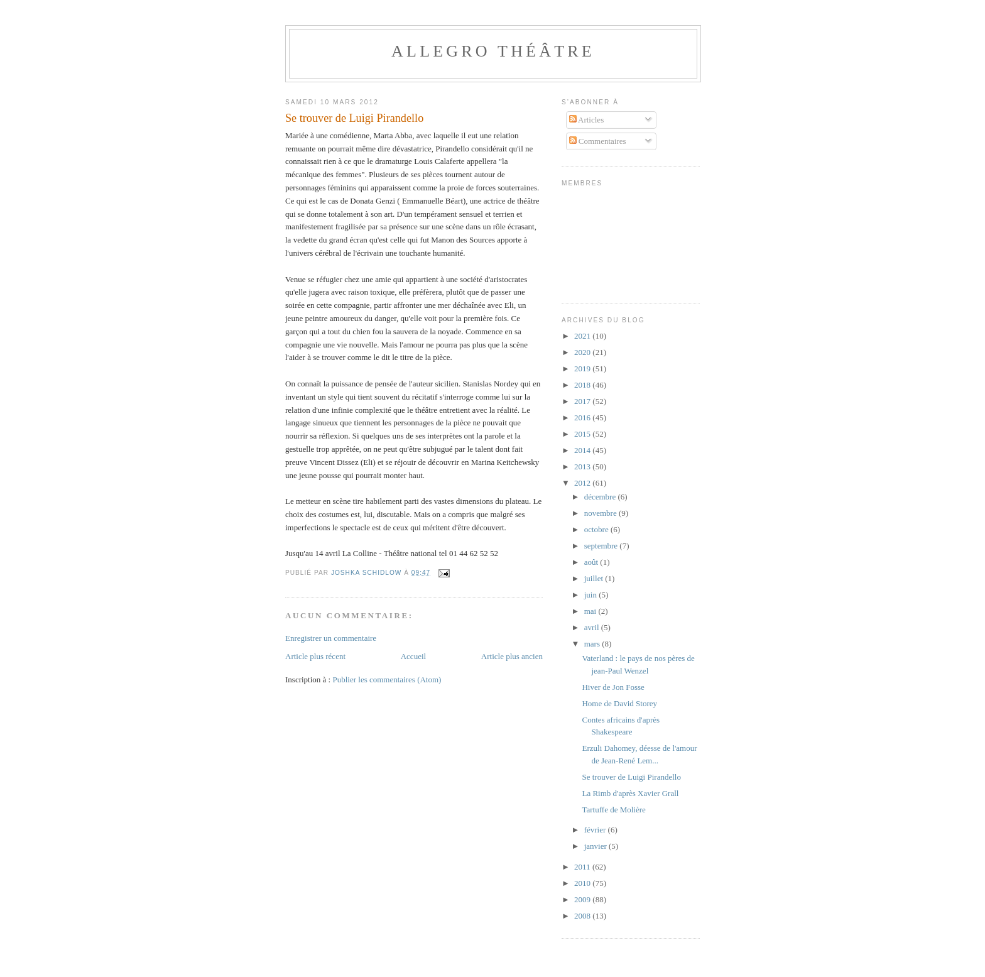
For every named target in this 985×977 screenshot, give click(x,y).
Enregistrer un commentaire (330, 638)
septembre (602, 545)
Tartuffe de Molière (613, 809)
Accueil (413, 656)
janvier (596, 846)
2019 (583, 368)
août (592, 562)
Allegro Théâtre (493, 51)
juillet (595, 578)
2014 (583, 450)
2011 (583, 866)
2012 (583, 483)
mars (593, 643)
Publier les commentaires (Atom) (386, 679)
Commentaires (597, 141)
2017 (583, 401)
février (596, 829)
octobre (597, 529)
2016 (583, 417)
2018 (583, 385)
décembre (601, 496)
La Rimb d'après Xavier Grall (630, 793)
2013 (583, 466)
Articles (586, 119)
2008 (583, 915)
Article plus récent (315, 656)
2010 (583, 883)
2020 (583, 352)
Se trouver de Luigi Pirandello (631, 777)
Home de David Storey (619, 703)
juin (591, 594)
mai (591, 611)
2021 (583, 336)
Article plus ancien (512, 656)
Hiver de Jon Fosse (613, 687)
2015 (583, 434)
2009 (583, 899)
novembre (601, 513)
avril (592, 627)
